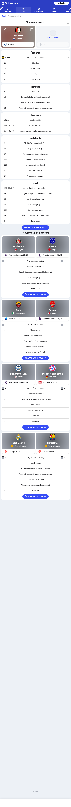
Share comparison (35, 228)
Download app (61, 3)
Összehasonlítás (35, 294)
